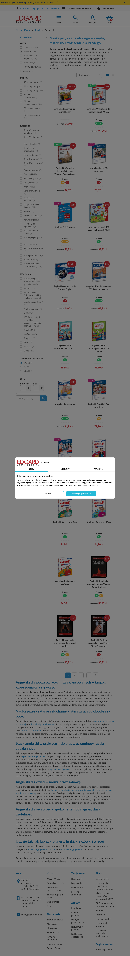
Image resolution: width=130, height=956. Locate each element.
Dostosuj (48, 493)
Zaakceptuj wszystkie (81, 493)
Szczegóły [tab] (65, 469)
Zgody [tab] (31, 469)
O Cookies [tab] (98, 469)
